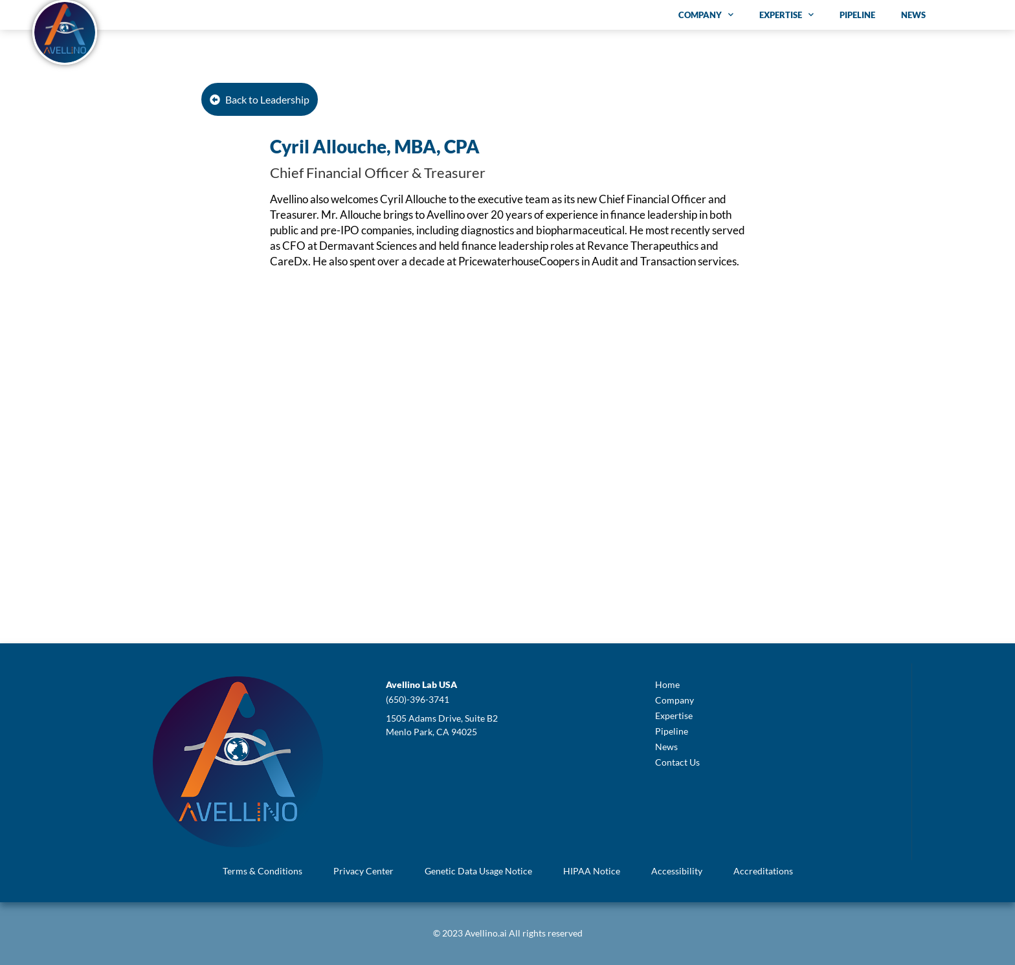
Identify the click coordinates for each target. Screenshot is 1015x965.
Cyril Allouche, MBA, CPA (375, 146)
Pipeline (857, 15)
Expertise (786, 14)
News (913, 15)
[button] (421, 685)
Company (705, 14)
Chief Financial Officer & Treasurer (377, 172)
